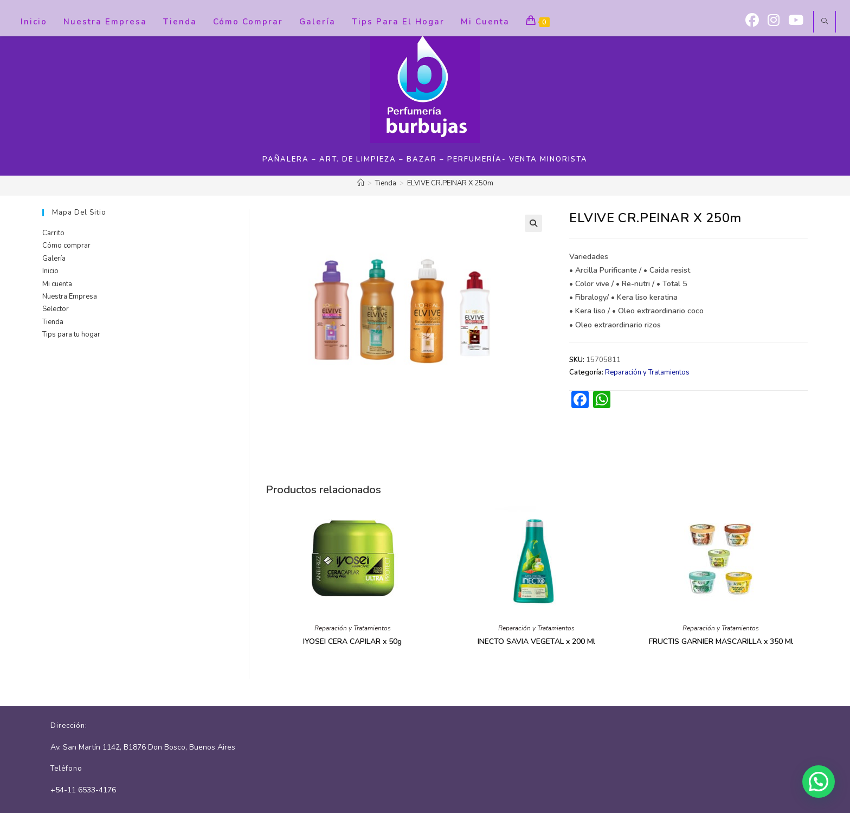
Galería (54, 258)
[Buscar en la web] (824, 22)
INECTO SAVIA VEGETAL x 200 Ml (536, 641)
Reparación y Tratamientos (647, 372)
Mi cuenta (57, 284)
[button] (533, 223)
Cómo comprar (66, 245)
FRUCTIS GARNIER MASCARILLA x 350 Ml (721, 641)
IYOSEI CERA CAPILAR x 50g (352, 641)
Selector (55, 309)
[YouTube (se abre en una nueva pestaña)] (796, 21)
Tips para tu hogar (71, 334)
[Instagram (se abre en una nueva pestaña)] (773, 21)
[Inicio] (360, 183)
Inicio (50, 271)
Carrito (53, 233)
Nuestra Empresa (69, 296)
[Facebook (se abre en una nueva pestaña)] (752, 21)
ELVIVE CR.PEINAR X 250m (450, 183)
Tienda (52, 322)
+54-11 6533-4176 (83, 790)
